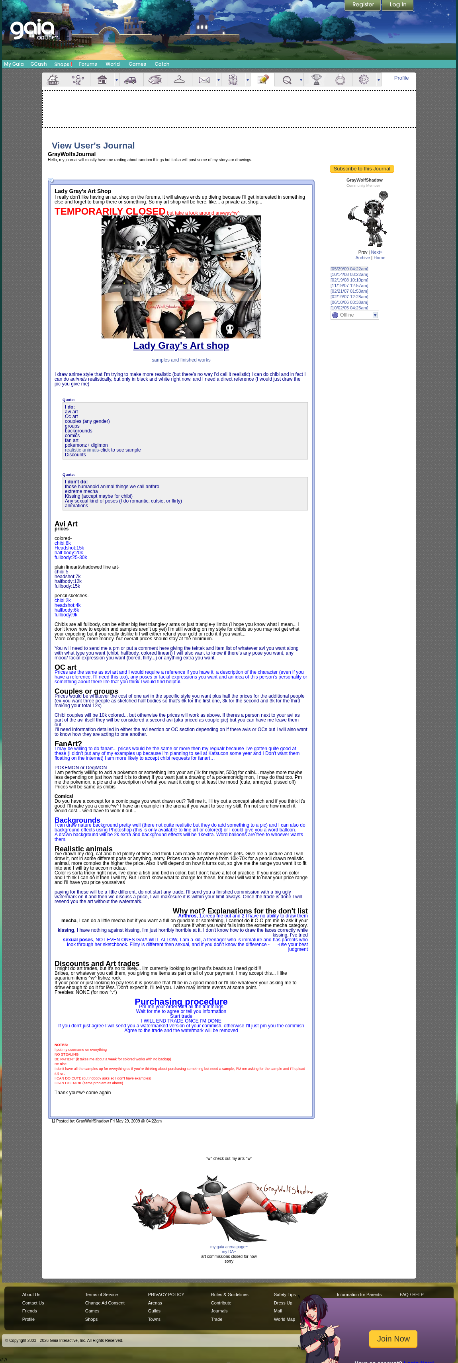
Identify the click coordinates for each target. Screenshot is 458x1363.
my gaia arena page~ (229, 1247)
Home (379, 257)
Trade (216, 1319)
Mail (204, 79)
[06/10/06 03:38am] (349, 302)
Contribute (221, 1302)
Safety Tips (285, 1294)
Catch (162, 64)
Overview (54, 79)
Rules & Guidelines (230, 1294)
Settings (364, 79)
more (116, 79)
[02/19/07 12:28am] (349, 296)
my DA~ (229, 1252)
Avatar (78, 79)
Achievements (316, 79)
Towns (154, 1319)
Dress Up (283, 1302)
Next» (376, 252)
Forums (88, 64)
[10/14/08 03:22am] (349, 274)
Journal (262, 79)
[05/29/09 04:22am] (349, 268)
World (113, 64)
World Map (284, 1319)
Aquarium (156, 79)
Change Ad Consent (105, 1302)
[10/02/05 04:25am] (349, 307)
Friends (233, 79)
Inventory (180, 79)
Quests (287, 79)
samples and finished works (181, 360)
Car (131, 79)
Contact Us (33, 1302)
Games (137, 64)
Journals (219, 1310)
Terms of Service (101, 1294)
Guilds (154, 1310)
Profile (401, 78)
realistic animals (82, 450)
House (102, 79)
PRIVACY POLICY (166, 1294)
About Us (31, 1294)
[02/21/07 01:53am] (349, 291)
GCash (39, 64)
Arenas (155, 1302)
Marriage (340, 79)
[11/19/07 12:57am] (349, 285)
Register (363, 6)
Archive (362, 257)
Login (398, 6)
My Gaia (13, 64)
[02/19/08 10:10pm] (349, 280)
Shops (63, 64)
